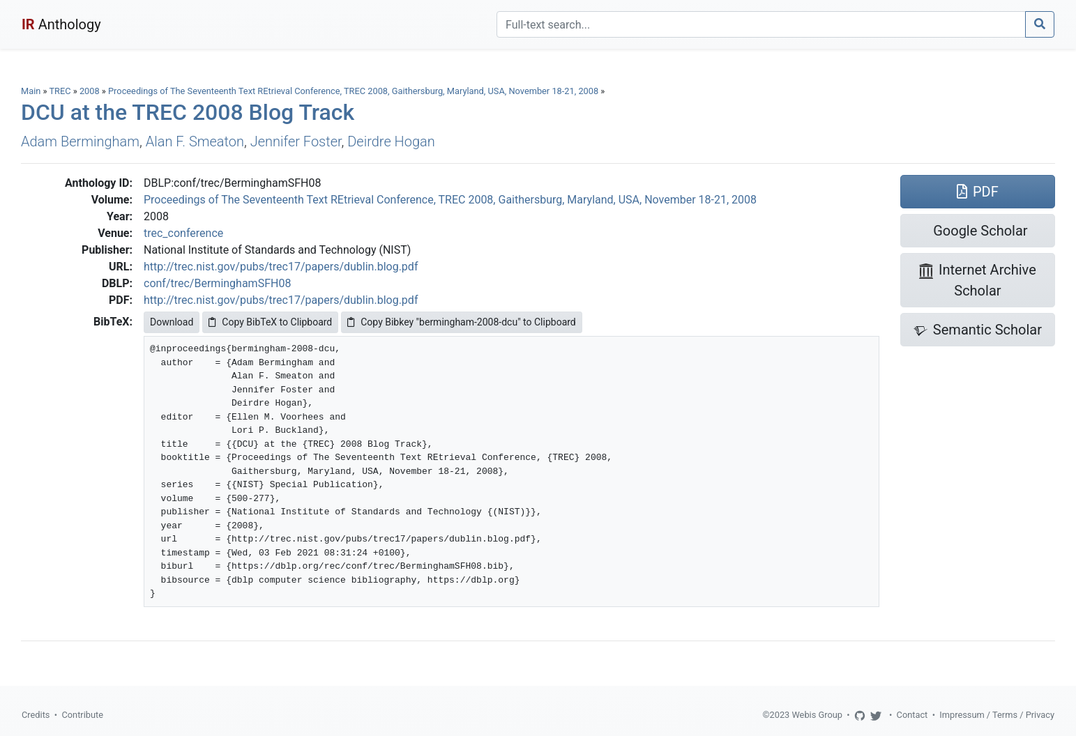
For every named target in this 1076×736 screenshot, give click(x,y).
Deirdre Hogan (391, 141)
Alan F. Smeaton (195, 141)
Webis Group (816, 715)
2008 (89, 91)
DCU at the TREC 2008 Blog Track (187, 112)
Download (171, 322)
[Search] (761, 24)
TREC (59, 91)
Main (30, 91)
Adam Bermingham (80, 141)
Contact (912, 715)
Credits (36, 715)
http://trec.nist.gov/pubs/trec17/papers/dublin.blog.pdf (281, 266)
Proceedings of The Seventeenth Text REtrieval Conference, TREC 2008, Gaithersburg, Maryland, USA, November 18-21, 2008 (354, 91)
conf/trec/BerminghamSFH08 (217, 283)
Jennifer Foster (296, 141)
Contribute (82, 715)
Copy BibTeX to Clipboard (270, 322)
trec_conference (183, 233)
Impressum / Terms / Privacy (996, 715)
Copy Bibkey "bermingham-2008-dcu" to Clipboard (461, 322)
